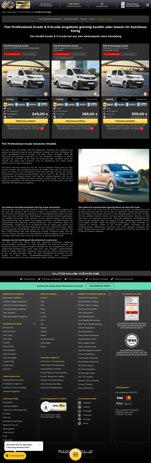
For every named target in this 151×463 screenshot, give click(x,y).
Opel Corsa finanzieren (87, 309)
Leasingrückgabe (10, 406)
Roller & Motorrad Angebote (15, 305)
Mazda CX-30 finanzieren (88, 380)
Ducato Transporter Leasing (52, 376)
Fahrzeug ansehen (26, 121)
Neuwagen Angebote (12, 298)
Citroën (44, 332)
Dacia (43, 309)
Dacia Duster (8, 346)
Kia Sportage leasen (86, 373)
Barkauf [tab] (26, 99)
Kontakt (6, 414)
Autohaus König (10, 399)
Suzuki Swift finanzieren (88, 358)
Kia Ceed (7, 369)
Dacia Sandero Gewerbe (51, 369)
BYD (42, 320)
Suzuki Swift (8, 365)
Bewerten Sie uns (10, 425)
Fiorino (92, 19)
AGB (5, 436)
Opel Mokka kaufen (86, 316)
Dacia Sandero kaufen (87, 339)
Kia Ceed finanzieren (86, 369)
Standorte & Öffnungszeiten (15, 410)
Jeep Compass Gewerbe (51, 384)
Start (4, 12)
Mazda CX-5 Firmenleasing (52, 380)
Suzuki (43, 316)
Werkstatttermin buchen (13, 380)
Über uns (7, 417)
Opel (43, 301)
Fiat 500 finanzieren (86, 328)
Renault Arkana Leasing (88, 301)
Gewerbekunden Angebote (14, 309)
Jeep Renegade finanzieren (90, 350)
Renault (44, 298)
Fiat (42, 305)
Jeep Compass (9, 354)
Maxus (43, 347)
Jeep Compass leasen (87, 347)
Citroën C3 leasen (85, 384)
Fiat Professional (26, 12)
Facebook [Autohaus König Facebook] (84, 415)
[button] (147, 5)
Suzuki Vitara (8, 361)
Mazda (43, 328)
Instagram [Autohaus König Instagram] (85, 402)
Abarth (43, 335)
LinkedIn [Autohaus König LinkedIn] (84, 406)
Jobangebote (8, 429)
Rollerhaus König (99, 286)
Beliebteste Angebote (13, 294)
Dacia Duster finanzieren (88, 335)
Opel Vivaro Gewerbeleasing (52, 361)
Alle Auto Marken (57, 294)
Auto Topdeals (9, 313)
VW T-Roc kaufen (85, 377)
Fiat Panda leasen (85, 332)
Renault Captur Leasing (88, 305)
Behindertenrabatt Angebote (15, 316)
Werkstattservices (11, 376)
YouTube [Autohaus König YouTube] (84, 419)
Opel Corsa (7, 335)
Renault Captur (9, 331)
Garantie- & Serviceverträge (14, 388)
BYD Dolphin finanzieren (88, 362)
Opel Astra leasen (85, 313)
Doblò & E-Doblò (71, 19)
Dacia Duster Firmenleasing (52, 365)
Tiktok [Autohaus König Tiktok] (83, 423)
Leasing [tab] (9, 99)
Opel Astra (7, 339)
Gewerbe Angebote (50, 358)
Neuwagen (12, 12)
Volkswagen (46, 343)
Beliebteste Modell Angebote (94, 294)
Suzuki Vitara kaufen (86, 354)
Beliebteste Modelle (19, 324)
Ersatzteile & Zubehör (12, 384)
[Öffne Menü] (75, 454)
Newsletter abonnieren (13, 421)
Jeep (43, 313)
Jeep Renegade (10, 358)
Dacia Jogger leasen (86, 343)
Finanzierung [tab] (41, 99)
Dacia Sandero (9, 350)
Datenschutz (8, 432)
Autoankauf (8, 402)
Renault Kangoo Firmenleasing (54, 373)
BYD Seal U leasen (86, 365)
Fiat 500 (6, 343)
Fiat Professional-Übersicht (50, 19)
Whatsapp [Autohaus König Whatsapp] (85, 411)
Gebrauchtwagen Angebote (15, 301)
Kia (42, 324)
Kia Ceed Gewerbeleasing (51, 388)
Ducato (84, 19)
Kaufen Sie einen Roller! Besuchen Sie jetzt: (60, 286)
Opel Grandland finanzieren (89, 320)
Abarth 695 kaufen (85, 388)
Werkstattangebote (11, 391)
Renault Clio (8, 328)
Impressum (8, 440)
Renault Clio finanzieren (88, 298)
